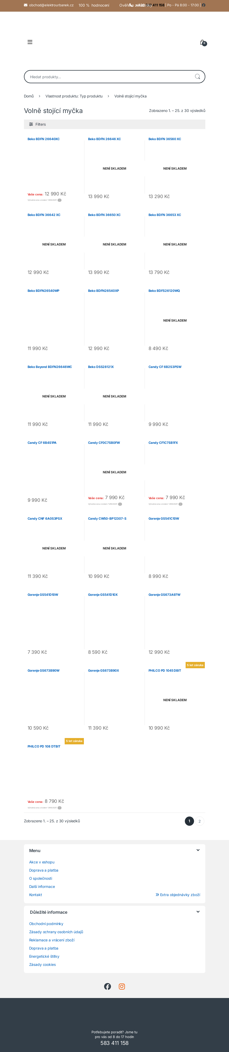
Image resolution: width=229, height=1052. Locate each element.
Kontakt (35, 894)
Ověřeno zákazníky (135, 5)
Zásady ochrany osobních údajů (56, 932)
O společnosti (40, 878)
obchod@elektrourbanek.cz (51, 5)
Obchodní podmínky (46, 923)
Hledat (197, 77)
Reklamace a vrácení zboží (52, 940)
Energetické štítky (44, 956)
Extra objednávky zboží (177, 894)
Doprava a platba (44, 870)
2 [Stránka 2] (200, 821)
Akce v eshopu (41, 862)
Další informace (42, 886)
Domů (29, 96)
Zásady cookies (42, 964)
